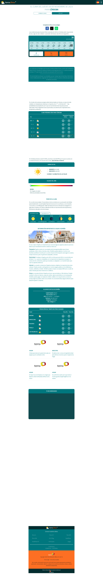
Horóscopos (51, 541)
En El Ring (51, 538)
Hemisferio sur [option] (45, 213)
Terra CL (34, 535)
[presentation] (71, 45)
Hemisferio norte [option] (34, 213)
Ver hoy (61, 13)
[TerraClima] (98, 2)
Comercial (48, 548)
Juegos (69, 541)
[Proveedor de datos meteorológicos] (51, 572)
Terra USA (34, 538)
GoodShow (68, 538)
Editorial (55, 548)
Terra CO (51, 535)
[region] (51, 19)
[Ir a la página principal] (8, 2)
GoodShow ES (35, 541)
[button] (101, 2)
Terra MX (69, 535)
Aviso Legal (46, 559)
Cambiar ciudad (42, 13)
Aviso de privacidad (54, 559)
